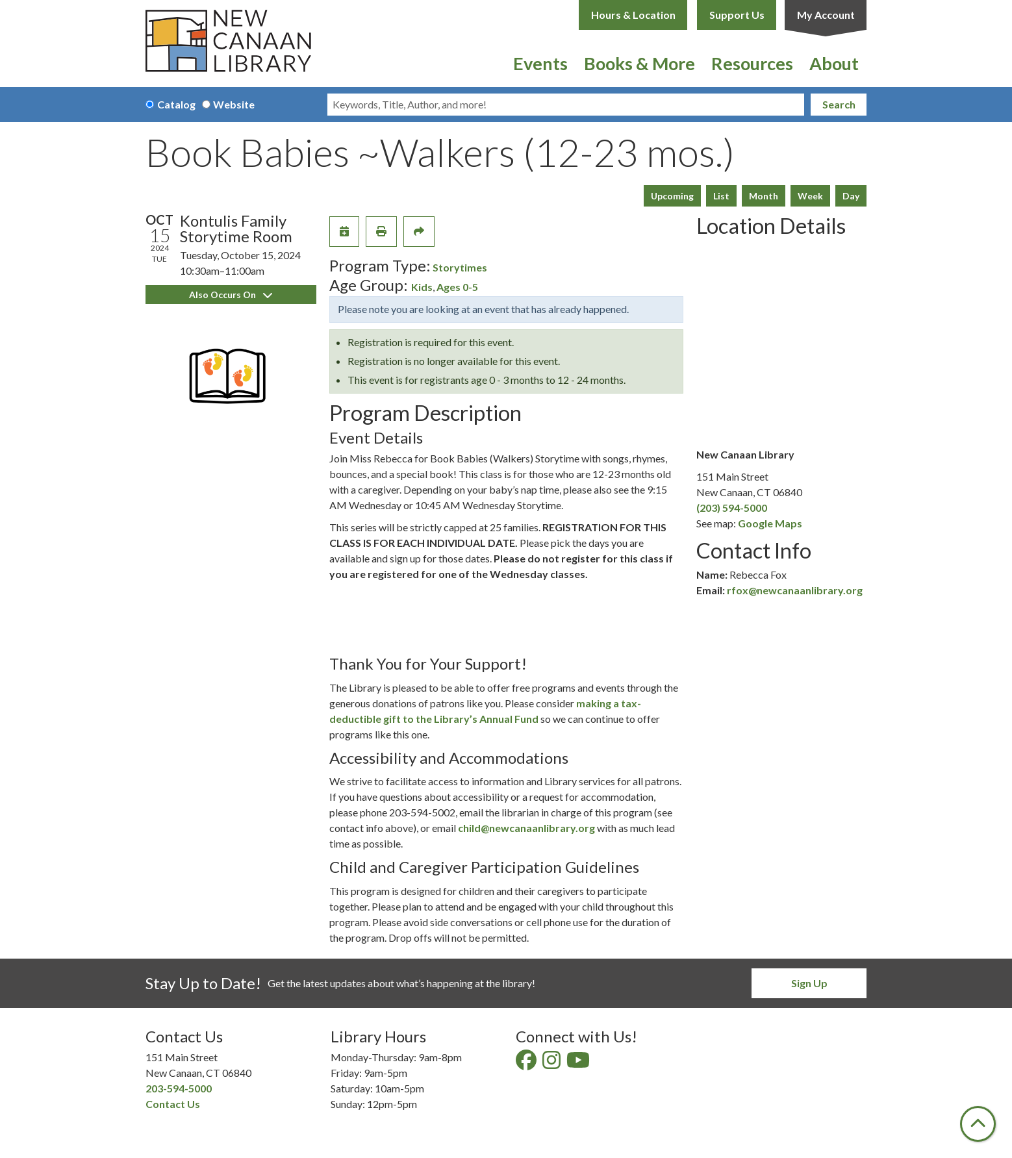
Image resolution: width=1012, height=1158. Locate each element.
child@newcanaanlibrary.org (526, 828)
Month (763, 195)
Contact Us (172, 1104)
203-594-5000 (178, 1088)
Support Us (737, 14)
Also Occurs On (230, 294)
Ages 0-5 (457, 287)
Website (234, 104)
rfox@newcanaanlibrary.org (795, 590)
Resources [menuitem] (752, 63)
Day (850, 195)
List (721, 195)
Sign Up (809, 983)
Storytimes (460, 267)
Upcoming (672, 195)
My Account (826, 14)
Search (838, 104)
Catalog (176, 104)
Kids (422, 287)
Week (810, 195)
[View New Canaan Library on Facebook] (527, 1063)
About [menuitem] (834, 63)
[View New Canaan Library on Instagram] (552, 1063)
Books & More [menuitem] (639, 63)
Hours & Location (633, 14)
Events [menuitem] (540, 63)
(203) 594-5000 (731, 507)
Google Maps (770, 523)
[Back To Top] (978, 1124)
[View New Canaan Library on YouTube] (579, 1063)
